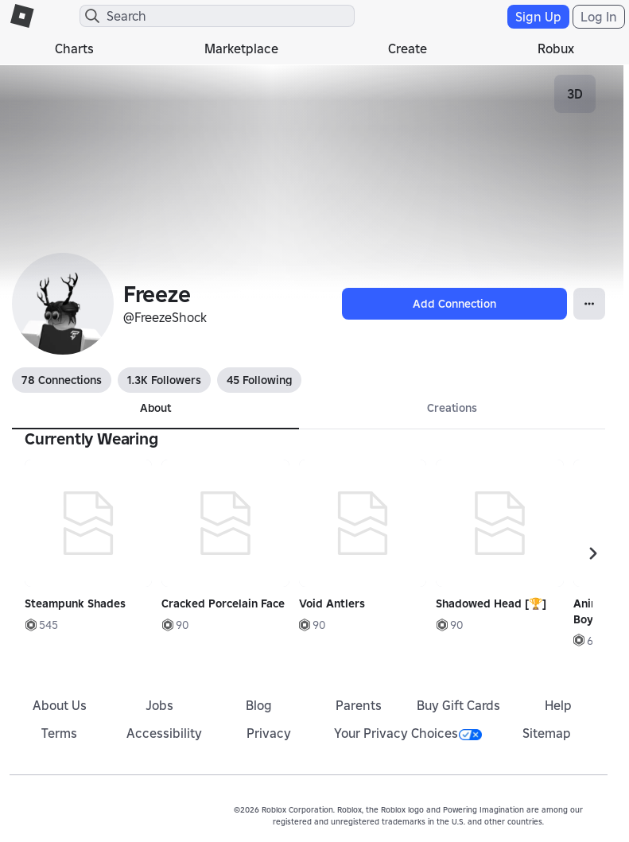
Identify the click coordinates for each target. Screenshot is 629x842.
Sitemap (546, 733)
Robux (556, 48)
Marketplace (241, 48)
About (155, 408)
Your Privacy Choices (408, 733)
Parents (359, 705)
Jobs (159, 705)
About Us (60, 705)
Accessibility (164, 733)
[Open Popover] (589, 304)
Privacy (269, 733)
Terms (59, 733)
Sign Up (538, 17)
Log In (598, 17)
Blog (259, 705)
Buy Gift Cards (458, 705)
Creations (452, 408)
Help (558, 705)
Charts (74, 48)
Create (407, 48)
